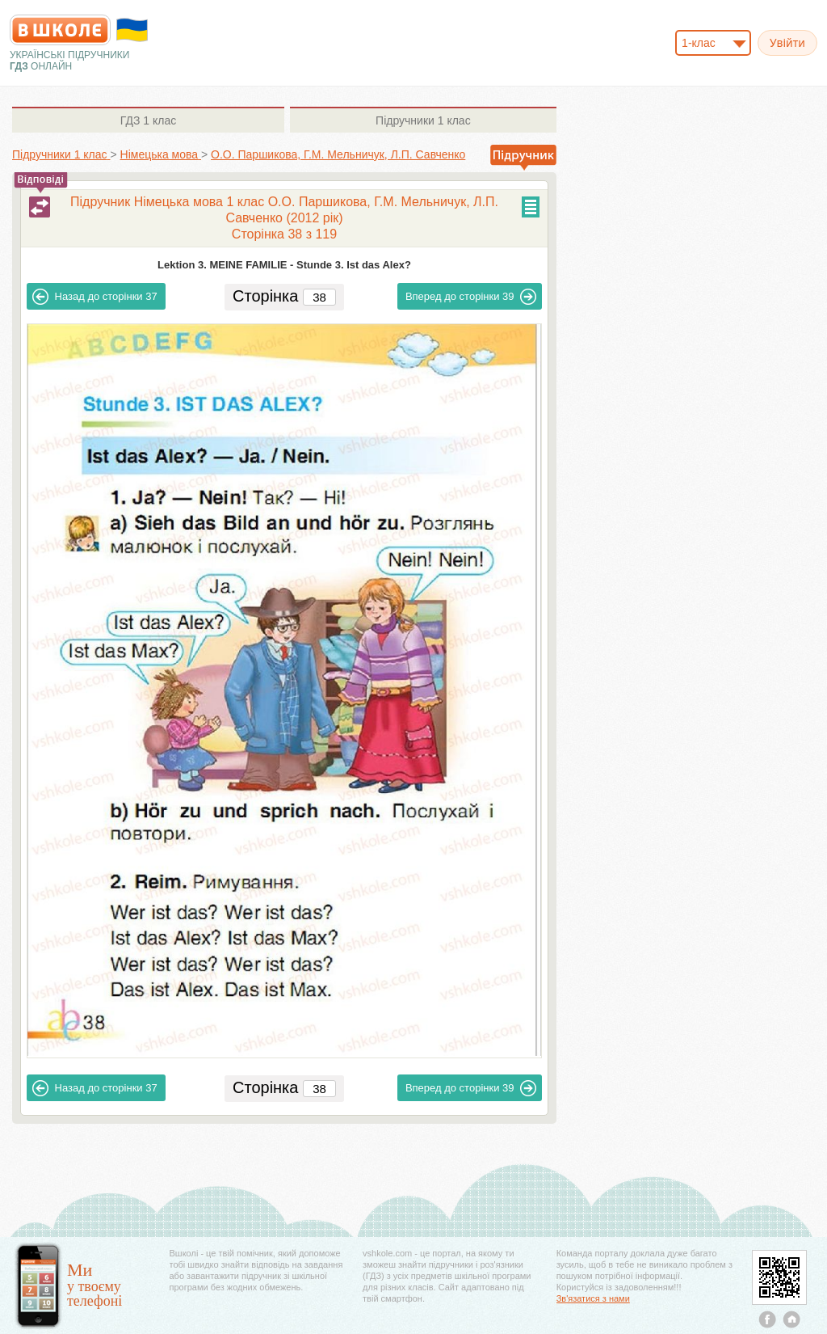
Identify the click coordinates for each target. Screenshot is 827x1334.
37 (94, 297)
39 (471, 297)
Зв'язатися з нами (593, 1298)
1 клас (148, 120)
